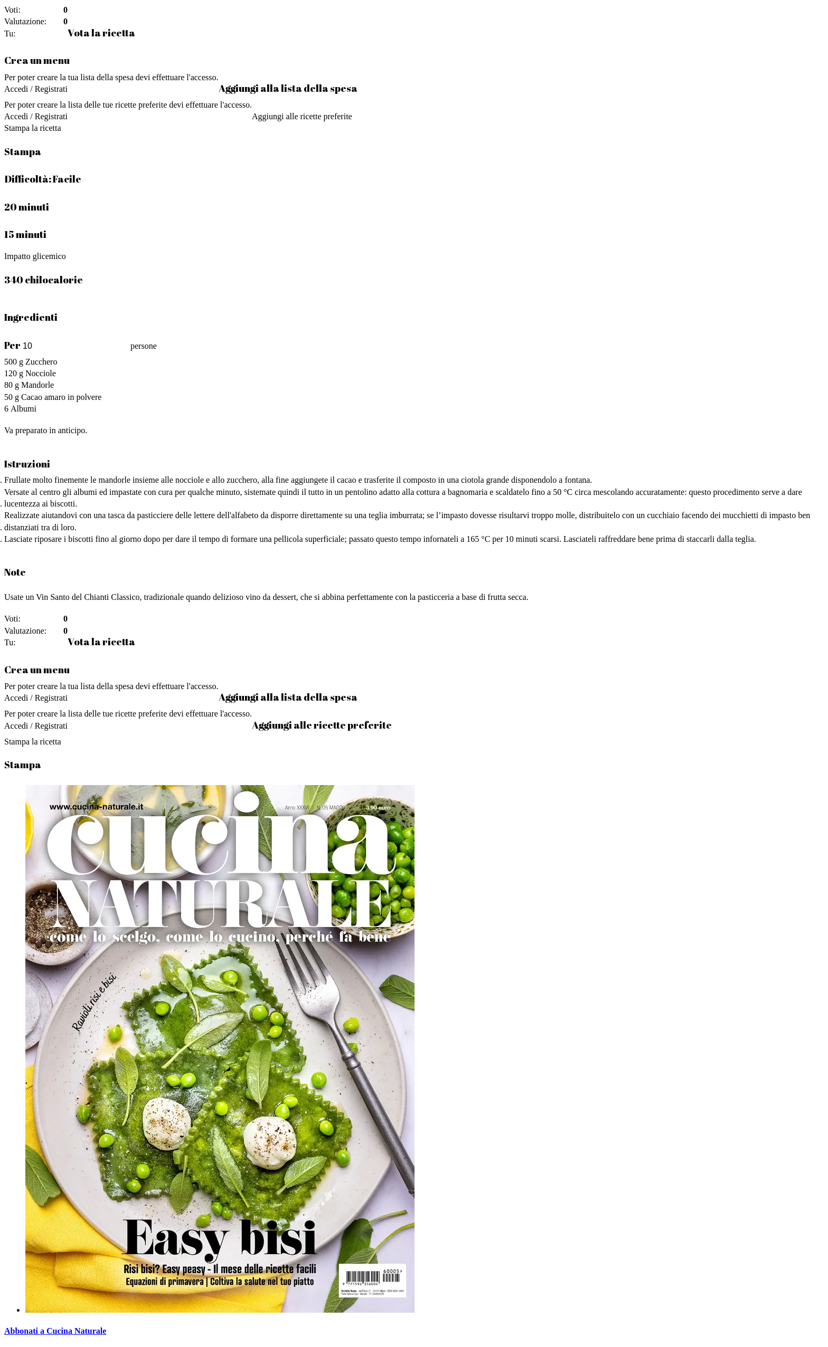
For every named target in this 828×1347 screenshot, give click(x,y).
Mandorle (37, 384)
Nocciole (40, 373)
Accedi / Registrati (36, 88)
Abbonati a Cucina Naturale (55, 1330)
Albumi (23, 408)
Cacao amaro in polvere (61, 397)
